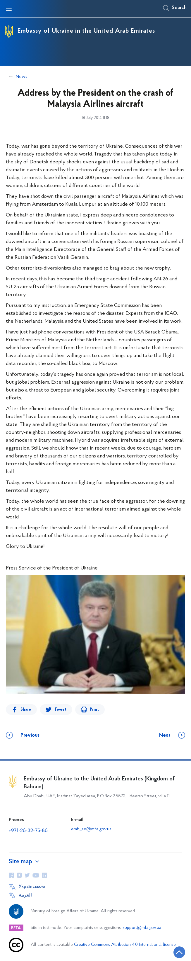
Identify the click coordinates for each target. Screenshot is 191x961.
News (21, 76)
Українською (32, 886)
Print (94, 709)
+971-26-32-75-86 (28, 831)
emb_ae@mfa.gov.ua (91, 829)
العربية (25, 895)
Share (25, 709)
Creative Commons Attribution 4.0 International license (125, 945)
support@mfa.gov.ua (142, 928)
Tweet (60, 709)
